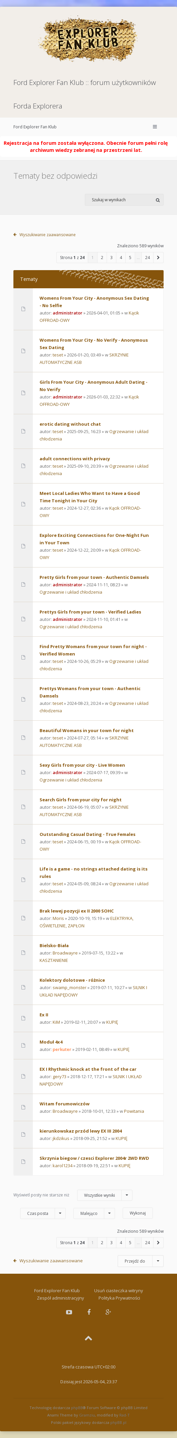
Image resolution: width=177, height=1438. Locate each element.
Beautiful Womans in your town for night (87, 730)
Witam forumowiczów (65, 1104)
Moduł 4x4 (51, 1042)
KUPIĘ (112, 1022)
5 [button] (130, 257)
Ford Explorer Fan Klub (35, 127)
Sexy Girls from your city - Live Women (82, 765)
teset (58, 355)
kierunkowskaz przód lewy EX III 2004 (81, 1131)
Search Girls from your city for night (81, 800)
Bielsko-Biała (54, 945)
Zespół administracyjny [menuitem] (60, 1298)
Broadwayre (65, 953)
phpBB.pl (118, 1422)
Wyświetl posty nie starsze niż (72, 1195)
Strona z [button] (72, 257)
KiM (56, 1022)
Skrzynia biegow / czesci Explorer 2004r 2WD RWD (94, 1158)
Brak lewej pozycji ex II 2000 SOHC (77, 911)
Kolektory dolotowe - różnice (72, 980)
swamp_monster (69, 987)
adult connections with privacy (75, 459)
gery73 (59, 1076)
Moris (58, 918)
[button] (159, 257)
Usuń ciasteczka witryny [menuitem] (118, 1290)
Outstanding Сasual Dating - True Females (87, 834)
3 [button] (111, 257)
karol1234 (62, 1165)
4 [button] (121, 257)
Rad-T (124, 1415)
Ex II (44, 1015)
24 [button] (147, 257)
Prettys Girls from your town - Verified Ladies (90, 612)
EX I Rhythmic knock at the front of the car (88, 1069)
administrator (67, 313)
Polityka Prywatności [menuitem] (119, 1298)
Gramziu (87, 1415)
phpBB (77, 1407)
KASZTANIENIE (54, 960)
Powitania (134, 1111)
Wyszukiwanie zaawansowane (47, 235)
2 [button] (102, 257)
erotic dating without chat (70, 424)
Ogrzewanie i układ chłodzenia (71, 592)
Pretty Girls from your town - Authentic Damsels (94, 577)
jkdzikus (61, 1138)
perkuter (62, 1049)
